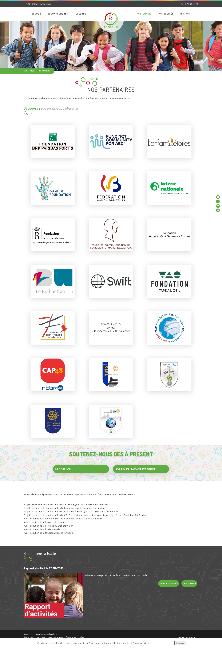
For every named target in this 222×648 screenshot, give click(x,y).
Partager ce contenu (219, 210)
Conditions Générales (62, 637)
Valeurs (81, 13)
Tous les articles (167, 578)
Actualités (166, 13)
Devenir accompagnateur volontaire (144, 465)
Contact (185, 13)
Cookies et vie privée (48, 634)
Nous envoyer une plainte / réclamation (40, 628)
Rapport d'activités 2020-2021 (43, 564)
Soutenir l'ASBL (78, 637)
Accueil (37, 13)
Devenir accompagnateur (97, 637)
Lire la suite (189, 578)
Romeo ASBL (29, 71)
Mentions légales (31, 634)
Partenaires (145, 13)
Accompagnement (59, 13)
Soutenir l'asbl (80, 465)
